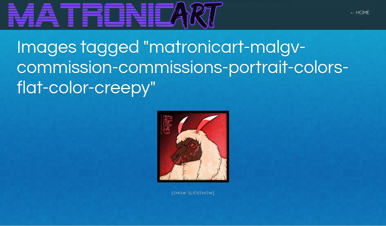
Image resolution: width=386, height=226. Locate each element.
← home (360, 13)
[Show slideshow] (193, 192)
